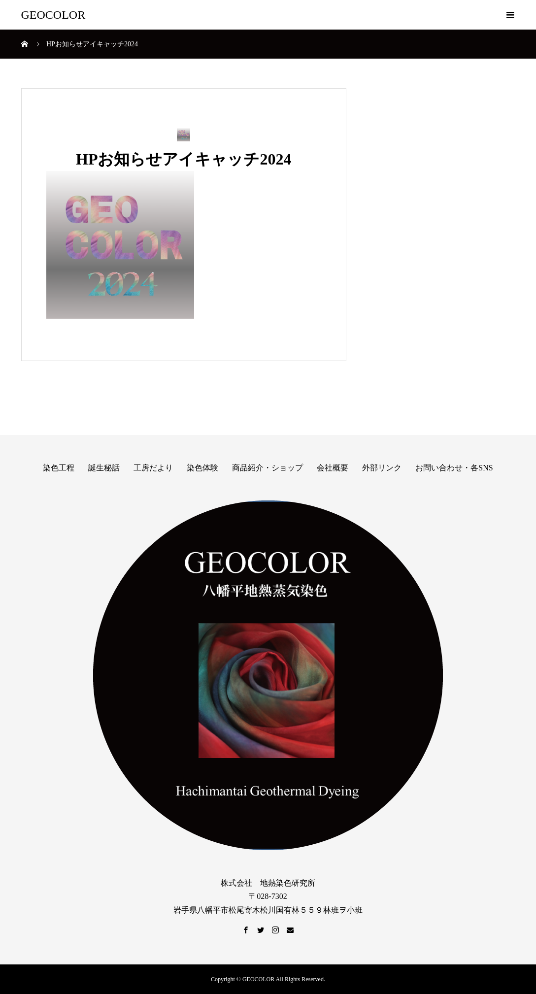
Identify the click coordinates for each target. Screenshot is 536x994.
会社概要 (332, 468)
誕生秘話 (104, 468)
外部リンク (382, 468)
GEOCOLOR (53, 14)
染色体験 (202, 468)
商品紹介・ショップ (267, 468)
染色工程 (58, 468)
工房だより (153, 468)
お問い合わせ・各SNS (454, 468)
